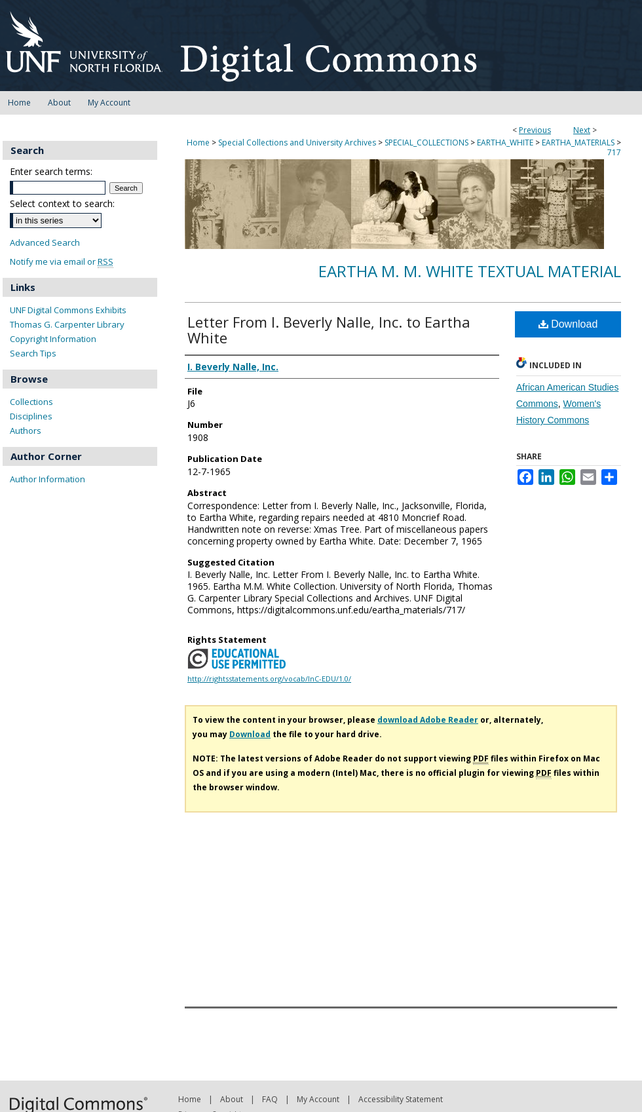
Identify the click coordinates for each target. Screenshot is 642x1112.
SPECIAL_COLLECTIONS (426, 142)
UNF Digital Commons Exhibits (68, 310)
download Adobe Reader (427, 719)
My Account (318, 1099)
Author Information (47, 479)
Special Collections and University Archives (297, 142)
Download (568, 324)
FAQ (270, 1099)
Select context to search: (62, 203)
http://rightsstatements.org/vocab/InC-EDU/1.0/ (269, 678)
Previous (535, 130)
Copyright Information (53, 339)
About (231, 1099)
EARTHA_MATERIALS (578, 142)
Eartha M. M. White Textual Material (469, 271)
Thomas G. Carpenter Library (67, 324)
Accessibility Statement (400, 1099)
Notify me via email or (61, 262)
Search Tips (33, 353)
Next (581, 130)
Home (198, 142)
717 (614, 152)
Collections (31, 402)
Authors (25, 430)
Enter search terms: (51, 171)
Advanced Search (45, 242)
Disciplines (31, 416)
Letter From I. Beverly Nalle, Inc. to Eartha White (328, 329)
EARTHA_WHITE (505, 142)
